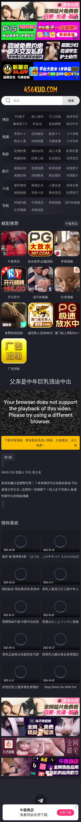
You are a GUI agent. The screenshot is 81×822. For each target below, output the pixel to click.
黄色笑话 (55, 192)
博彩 (5, 119)
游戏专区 (72, 116)
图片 (5, 171)
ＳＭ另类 (72, 141)
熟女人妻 (20, 141)
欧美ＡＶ (55, 134)
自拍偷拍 (37, 134)
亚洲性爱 (20, 151)
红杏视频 (20, 210)
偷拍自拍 (37, 151)
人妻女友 (55, 185)
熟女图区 (55, 175)
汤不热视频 (72, 202)
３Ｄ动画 (72, 134)
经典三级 (37, 158)
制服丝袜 (20, 158)
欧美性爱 (72, 151)
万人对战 (55, 116)
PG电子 (20, 116)
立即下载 (65, 812)
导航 (5, 205)
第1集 (8, 457)
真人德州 (37, 116)
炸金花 (37, 124)
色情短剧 (37, 210)
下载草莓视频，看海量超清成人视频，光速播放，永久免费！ (41, 443)
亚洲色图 (37, 168)
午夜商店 (37, 202)
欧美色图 (55, 168)
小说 (5, 188)
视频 (5, 136)
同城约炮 (20, 202)
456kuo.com (40, 89)
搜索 (71, 100)
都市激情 (20, 185)
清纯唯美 (37, 175)
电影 (5, 154)
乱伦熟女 (55, 158)
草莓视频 (55, 202)
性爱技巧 (72, 192)
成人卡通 (55, 151)
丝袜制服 (37, 141)
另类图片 (72, 175)
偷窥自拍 (20, 168)
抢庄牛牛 (72, 124)
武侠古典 (72, 185)
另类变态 (72, 158)
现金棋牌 (55, 124)
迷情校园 (20, 192)
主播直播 (55, 141)
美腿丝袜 (20, 175)
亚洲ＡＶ (20, 134)
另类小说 (37, 192)
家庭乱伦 (37, 185)
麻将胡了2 (20, 124)
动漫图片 (72, 168)
